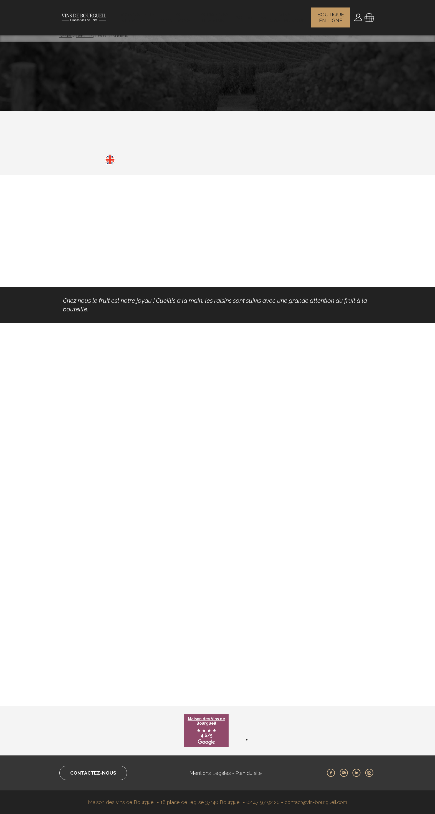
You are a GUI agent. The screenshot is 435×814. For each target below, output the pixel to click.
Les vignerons (177, 15)
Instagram (369, 773)
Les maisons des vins (214, 15)
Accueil (65, 36)
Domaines (84, 36)
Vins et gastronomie (289, 15)
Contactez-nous (95, 773)
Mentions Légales (212, 773)
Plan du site (250, 773)
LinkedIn (356, 773)
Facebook (331, 773)
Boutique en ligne (331, 15)
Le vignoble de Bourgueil (134, 15)
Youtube (344, 773)
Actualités (251, 15)
